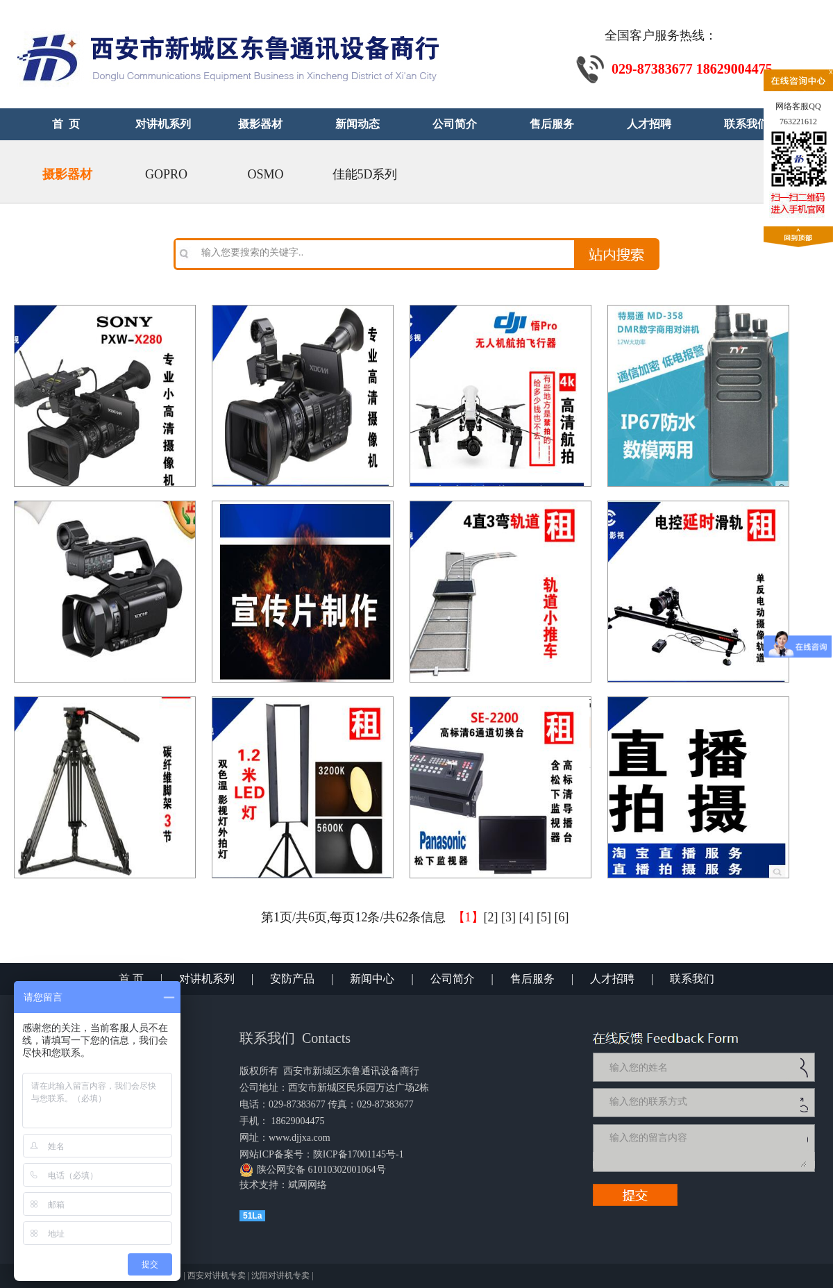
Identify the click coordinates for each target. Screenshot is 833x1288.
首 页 (131, 979)
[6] (562, 917)
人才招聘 (612, 979)
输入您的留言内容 (707, 1148)
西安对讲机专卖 (216, 1275)
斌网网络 (307, 1185)
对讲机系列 (207, 979)
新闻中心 (372, 979)
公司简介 (452, 979)
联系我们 (692, 979)
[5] (544, 917)
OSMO (265, 174)
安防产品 (292, 979)
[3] (508, 917)
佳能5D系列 (365, 174)
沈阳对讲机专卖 (280, 1275)
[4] (526, 917)
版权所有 (258, 1071)
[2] (491, 917)
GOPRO (166, 174)
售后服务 (532, 979)
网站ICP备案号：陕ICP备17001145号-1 (321, 1154)
